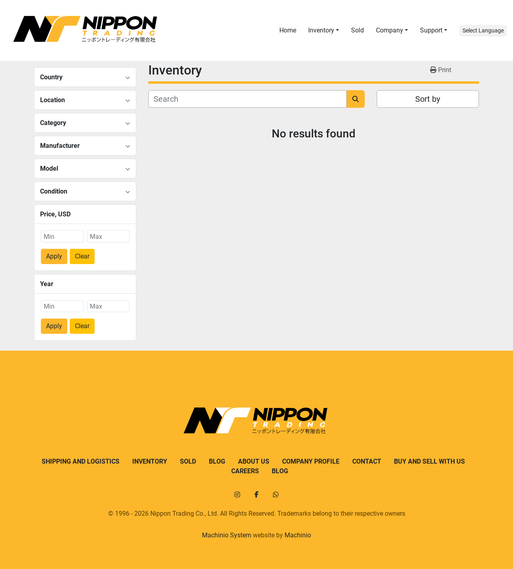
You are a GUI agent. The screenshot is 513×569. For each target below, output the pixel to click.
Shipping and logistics (80, 461)
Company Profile (310, 461)
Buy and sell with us (429, 461)
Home (287, 30)
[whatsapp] (276, 494)
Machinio (298, 535)
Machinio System (226, 535)
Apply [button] (54, 256)
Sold (357, 30)
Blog (217, 461)
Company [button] (389, 30)
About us (253, 461)
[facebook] (256, 494)
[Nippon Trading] (256, 420)
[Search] (247, 99)
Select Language (483, 30)
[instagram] (237, 494)
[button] (323, 30)
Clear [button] (82, 256)
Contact (366, 461)
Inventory (321, 30)
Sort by (427, 99)
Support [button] (431, 30)
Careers (245, 471)
